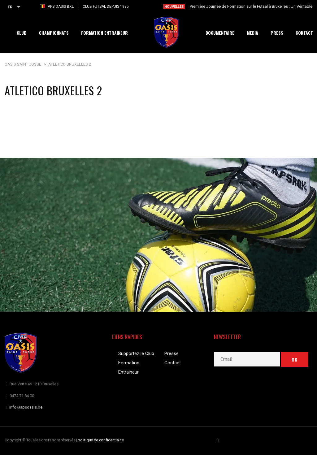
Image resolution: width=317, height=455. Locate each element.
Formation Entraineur (128, 367)
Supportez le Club (136, 353)
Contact (172, 363)
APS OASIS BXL (61, 6)
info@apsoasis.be (25, 407)
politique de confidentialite (101, 440)
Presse (171, 353)
